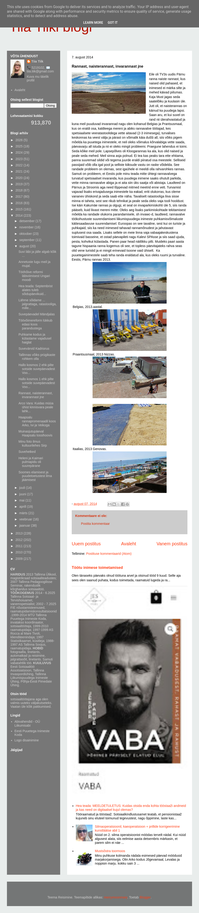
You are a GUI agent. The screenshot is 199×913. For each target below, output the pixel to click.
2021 (20, 171)
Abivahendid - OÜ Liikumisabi (27, 723)
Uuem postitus (86, 543)
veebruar (26, 519)
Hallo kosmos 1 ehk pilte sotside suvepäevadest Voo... (37, 383)
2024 (20, 152)
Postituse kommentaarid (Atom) (108, 553)
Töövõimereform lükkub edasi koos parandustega (35, 324)
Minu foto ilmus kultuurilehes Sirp (33, 443)
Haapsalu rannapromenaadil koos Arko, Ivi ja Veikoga (37, 421)
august (24, 246)
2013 (20, 533)
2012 (20, 540)
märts (23, 513)
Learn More (93, 22)
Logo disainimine (27, 740)
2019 (20, 184)
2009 (20, 559)
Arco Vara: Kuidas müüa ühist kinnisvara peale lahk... (36, 407)
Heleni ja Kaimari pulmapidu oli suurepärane (31, 462)
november (26, 227)
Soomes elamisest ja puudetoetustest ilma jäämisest (35, 476)
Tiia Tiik (37, 61)
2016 (20, 203)
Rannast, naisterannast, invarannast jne (36, 395)
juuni (23, 494)
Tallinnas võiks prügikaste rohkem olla (37, 357)
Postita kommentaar (95, 523)
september (27, 240)
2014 (20, 215)
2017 (20, 196)
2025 (20, 146)
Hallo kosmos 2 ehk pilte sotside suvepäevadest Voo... (37, 369)
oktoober (26, 234)
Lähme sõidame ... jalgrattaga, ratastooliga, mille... (37, 304)
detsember (27, 221)
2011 (20, 546)
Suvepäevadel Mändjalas (37, 314)
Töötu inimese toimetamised (97, 567)
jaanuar (25, 525)
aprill (23, 506)
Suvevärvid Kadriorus (34, 348)
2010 (20, 552)
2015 (20, 209)
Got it (113, 22)
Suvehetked (27, 452)
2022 (20, 165)
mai (22, 500)
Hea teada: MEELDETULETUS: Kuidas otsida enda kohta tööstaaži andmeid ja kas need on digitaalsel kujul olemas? (131, 808)
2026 (20, 140)
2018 (20, 190)
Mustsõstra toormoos (110, 851)
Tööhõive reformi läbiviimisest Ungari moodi (34, 276)
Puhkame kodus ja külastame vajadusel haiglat (35, 338)
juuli (22, 487)
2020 (20, 178)
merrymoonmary (115, 897)
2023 (20, 159)
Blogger (145, 897)
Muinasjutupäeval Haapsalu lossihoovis (36, 433)
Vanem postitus (171, 543)
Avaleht (128, 543)
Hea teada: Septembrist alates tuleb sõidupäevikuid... (36, 290)
